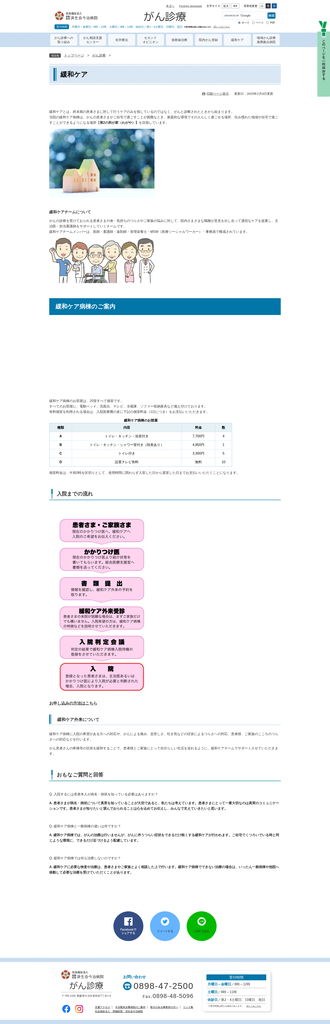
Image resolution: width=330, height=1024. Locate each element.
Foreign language (190, 6)
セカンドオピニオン (150, 40)
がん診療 (99, 55)
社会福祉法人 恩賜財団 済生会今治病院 (119, 1011)
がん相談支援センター (92, 40)
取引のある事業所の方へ (164, 1007)
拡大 (226, 6)
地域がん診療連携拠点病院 (266, 40)
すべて (245, 22)
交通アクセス (102, 1007)
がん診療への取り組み (63, 40)
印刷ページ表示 (218, 93)
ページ (259, 22)
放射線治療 (179, 40)
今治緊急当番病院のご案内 (130, 1007)
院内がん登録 (208, 40)
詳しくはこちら (222, 27)
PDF (272, 22)
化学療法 (121, 40)
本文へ (170, 6)
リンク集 (188, 1007)
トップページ (74, 55)
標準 (235, 6)
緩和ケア (237, 40)
